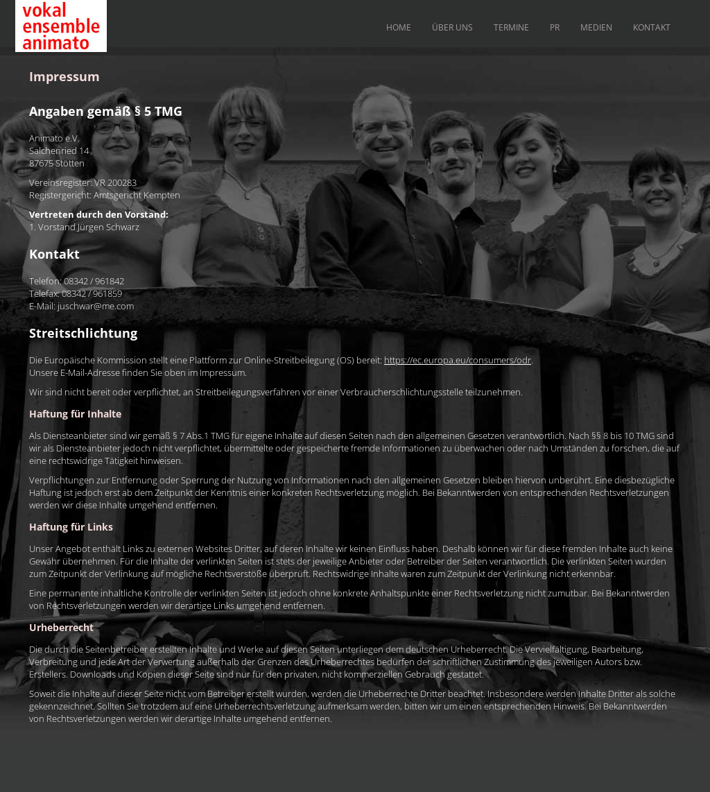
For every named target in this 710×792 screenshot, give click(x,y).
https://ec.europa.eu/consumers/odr (457, 360)
